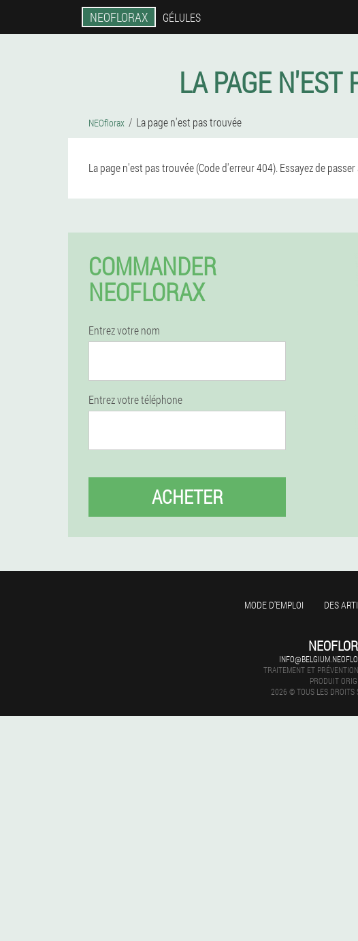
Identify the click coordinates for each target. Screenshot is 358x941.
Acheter (187, 496)
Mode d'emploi (274, 604)
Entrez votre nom (124, 330)
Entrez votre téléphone (135, 399)
